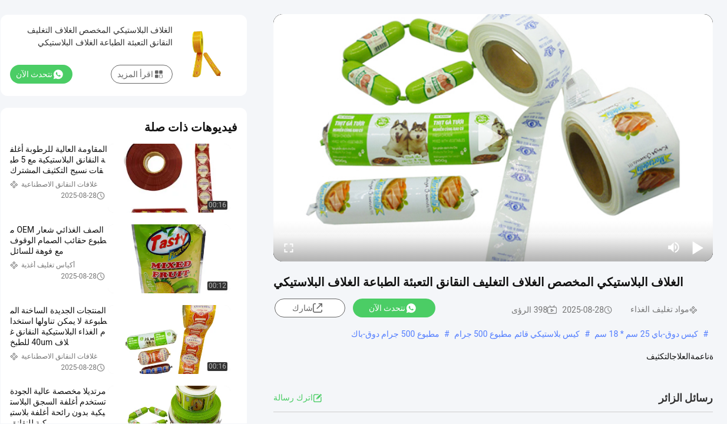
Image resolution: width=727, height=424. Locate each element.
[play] (493, 138)
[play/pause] (697, 247)
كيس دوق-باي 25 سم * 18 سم (646, 334)
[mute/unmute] (674, 247)
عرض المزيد (363, 368)
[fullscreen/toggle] (288, 247)
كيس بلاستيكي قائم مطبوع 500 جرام (517, 334)
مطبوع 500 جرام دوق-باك (395, 334)
